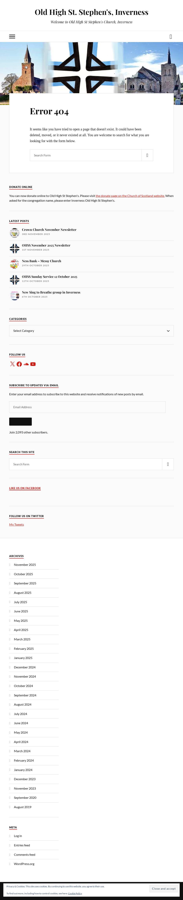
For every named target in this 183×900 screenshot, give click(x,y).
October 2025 (23, 574)
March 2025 (22, 639)
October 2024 (23, 686)
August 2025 (22, 592)
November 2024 (25, 676)
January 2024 (23, 770)
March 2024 (22, 751)
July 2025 (20, 602)
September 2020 (25, 797)
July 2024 (20, 714)
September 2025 (25, 583)
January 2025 (23, 658)
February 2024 (24, 760)
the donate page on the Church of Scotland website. (130, 196)
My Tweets (16, 524)
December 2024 (25, 667)
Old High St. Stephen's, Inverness (91, 12)
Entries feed (22, 845)
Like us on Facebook (25, 488)
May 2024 (21, 732)
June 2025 (21, 611)
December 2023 (25, 779)
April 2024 (21, 742)
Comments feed (24, 854)
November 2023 (25, 788)
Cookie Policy (75, 893)
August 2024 (22, 704)
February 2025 (24, 648)
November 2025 (25, 564)
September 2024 (25, 695)
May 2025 (21, 620)
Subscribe (20, 421)
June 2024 (21, 723)
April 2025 (21, 630)
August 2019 (22, 807)
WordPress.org (24, 864)
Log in (18, 836)
